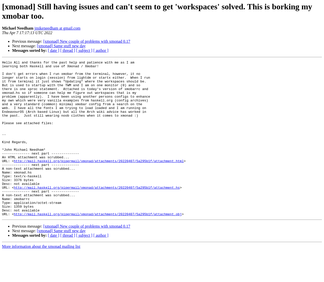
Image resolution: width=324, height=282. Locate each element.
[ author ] (101, 50)
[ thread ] (67, 50)
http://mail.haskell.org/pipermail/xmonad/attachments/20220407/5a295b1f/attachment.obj (98, 245)
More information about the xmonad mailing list (41, 277)
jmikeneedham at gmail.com (57, 28)
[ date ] (53, 50)
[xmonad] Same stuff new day (61, 46)
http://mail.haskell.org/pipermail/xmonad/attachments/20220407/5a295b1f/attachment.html (99, 181)
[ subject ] (84, 50)
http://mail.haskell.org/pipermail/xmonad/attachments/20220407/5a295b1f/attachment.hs (97, 213)
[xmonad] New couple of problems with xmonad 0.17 (86, 41)
